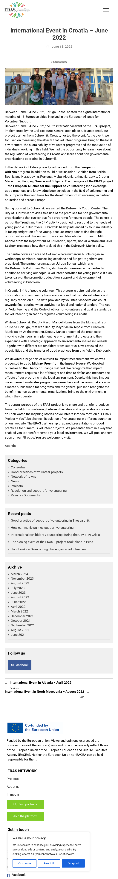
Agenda (10, 446)
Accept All (73, 863)
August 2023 (20, 583)
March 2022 (19, 611)
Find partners (25, 804)
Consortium (17, 467)
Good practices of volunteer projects (35, 472)
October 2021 (21, 620)
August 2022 (20, 597)
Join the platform (25, 816)
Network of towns (22, 476)
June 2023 (18, 592)
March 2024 (19, 574)
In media (13, 794)
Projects (15, 486)
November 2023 (22, 578)
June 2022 (18, 602)
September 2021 (23, 625)
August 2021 (20, 630)
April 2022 (18, 607)
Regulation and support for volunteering (37, 490)
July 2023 (18, 588)
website (20, 423)
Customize (24, 863)
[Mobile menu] (106, 9)
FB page (28, 437)
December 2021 (22, 616)
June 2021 (18, 635)
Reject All (49, 863)
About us (13, 786)
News (64, 61)
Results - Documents (24, 495)
